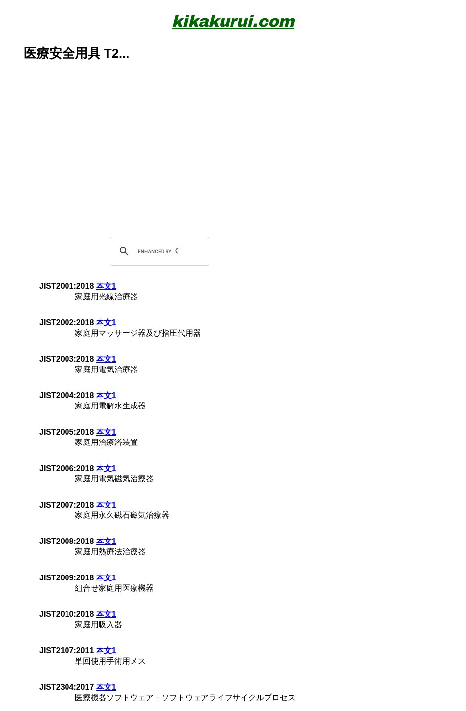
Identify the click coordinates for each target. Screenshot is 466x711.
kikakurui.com (233, 21)
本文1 (106, 286)
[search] (158, 251)
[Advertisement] (233, 163)
